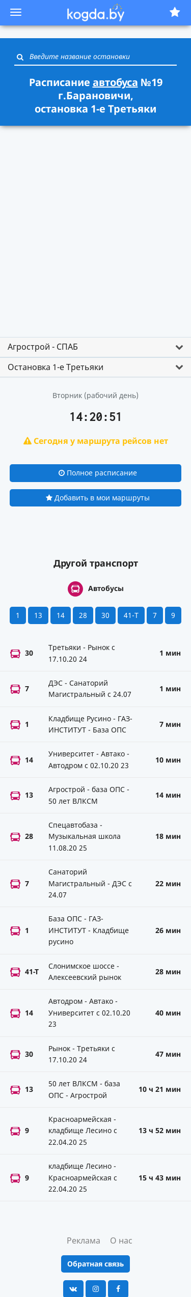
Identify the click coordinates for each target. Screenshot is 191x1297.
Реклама (83, 1240)
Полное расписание (98, 472)
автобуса (115, 82)
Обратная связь (95, 1263)
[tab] (95, 347)
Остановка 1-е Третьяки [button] (55, 367)
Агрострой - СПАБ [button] (43, 346)
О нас (121, 1240)
